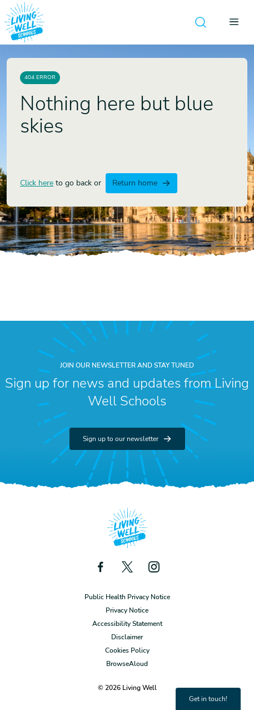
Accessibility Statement (127, 623)
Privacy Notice (127, 610)
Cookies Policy (127, 650)
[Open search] (201, 22)
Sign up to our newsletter (127, 438)
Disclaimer (127, 637)
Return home (141, 183)
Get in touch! (208, 698)
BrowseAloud (127, 663)
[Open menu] (237, 22)
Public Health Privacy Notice (127, 597)
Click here (36, 183)
